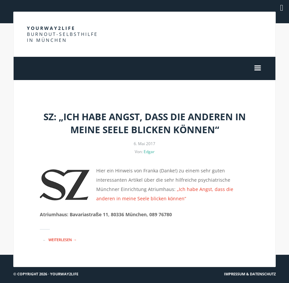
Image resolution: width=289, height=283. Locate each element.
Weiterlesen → (62, 239)
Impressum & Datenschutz (250, 273)
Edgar (149, 151)
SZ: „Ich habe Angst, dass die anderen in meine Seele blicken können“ (144, 123)
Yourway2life (62, 34)
